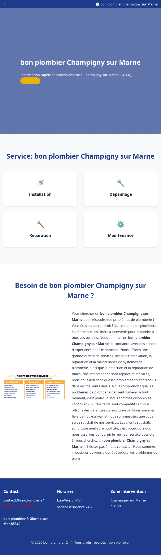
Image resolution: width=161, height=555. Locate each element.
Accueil (8, 505)
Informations (25, 505)
